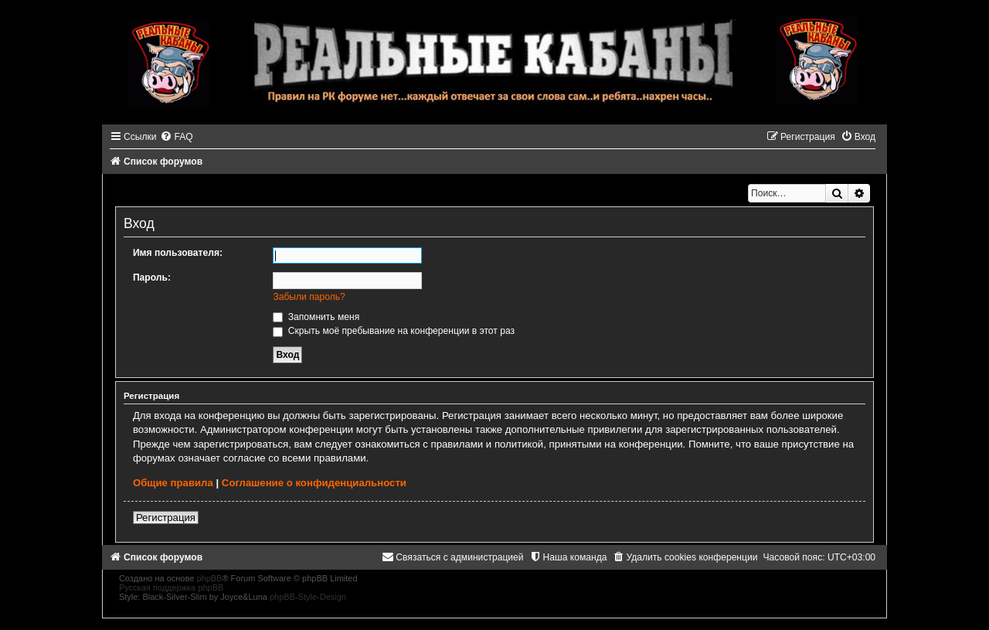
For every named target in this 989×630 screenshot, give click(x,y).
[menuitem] (176, 136)
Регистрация (165, 517)
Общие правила (173, 483)
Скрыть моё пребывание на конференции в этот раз (394, 330)
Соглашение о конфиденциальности (314, 483)
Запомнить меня (316, 317)
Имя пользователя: (178, 252)
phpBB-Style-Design (308, 596)
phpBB (209, 578)
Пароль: (152, 277)
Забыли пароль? (309, 296)
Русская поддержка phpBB (171, 587)
